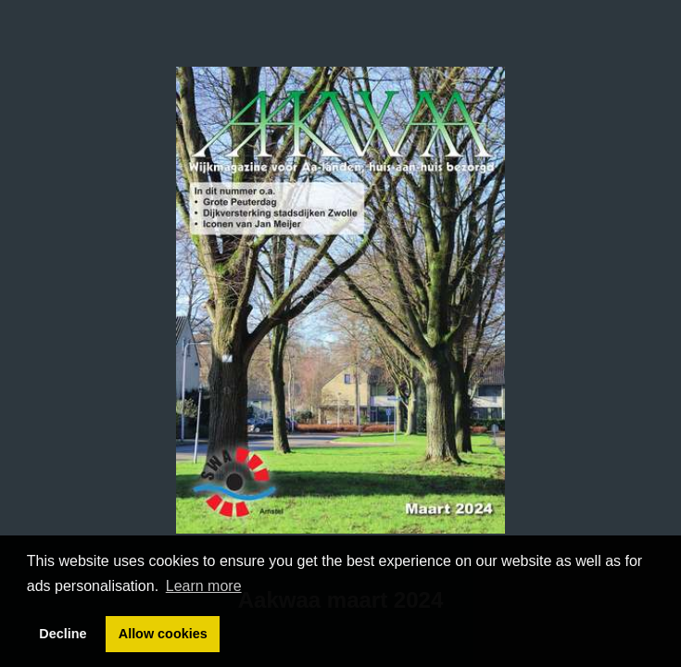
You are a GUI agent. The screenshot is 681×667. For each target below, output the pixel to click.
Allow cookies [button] (163, 633)
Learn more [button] (204, 586)
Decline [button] (62, 633)
